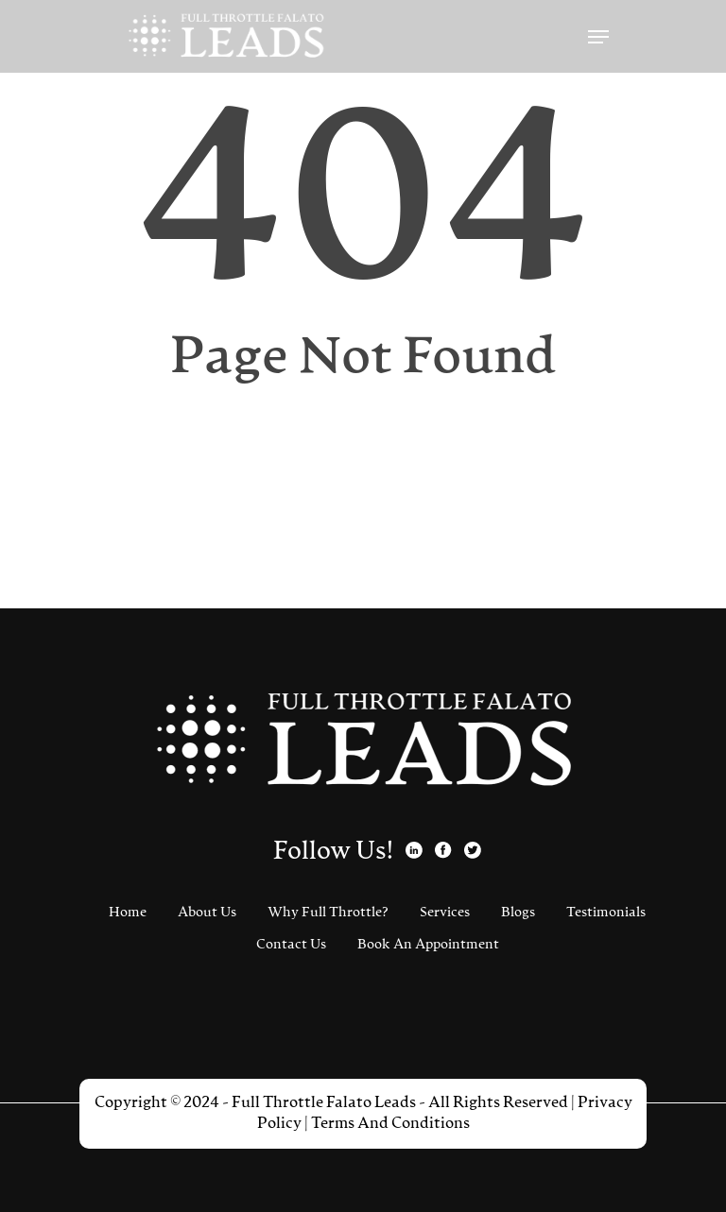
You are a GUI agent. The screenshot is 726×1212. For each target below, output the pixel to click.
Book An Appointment (428, 944)
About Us (207, 912)
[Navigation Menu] (598, 36)
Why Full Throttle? (328, 912)
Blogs (518, 912)
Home (128, 912)
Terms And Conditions (390, 1124)
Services (445, 912)
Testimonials (606, 912)
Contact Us (291, 944)
